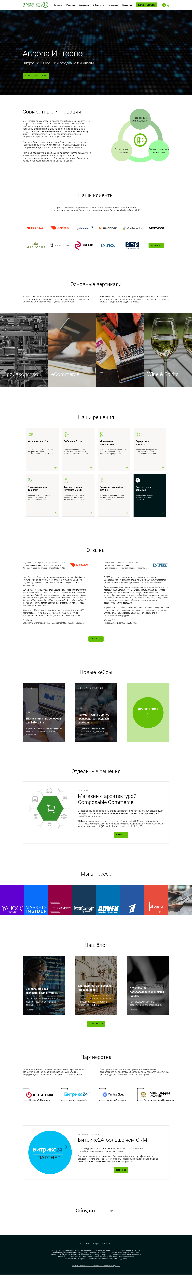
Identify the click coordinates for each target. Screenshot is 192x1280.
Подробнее (121, 839)
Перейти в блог (96, 1042)
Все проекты (156, 245)
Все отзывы (96, 639)
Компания (127, 5)
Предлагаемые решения (37, 75)
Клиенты (58, 5)
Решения (70, 5)
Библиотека (98, 5)
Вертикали (84, 5)
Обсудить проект (146, 5)
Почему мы (113, 5)
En (168, 5)
